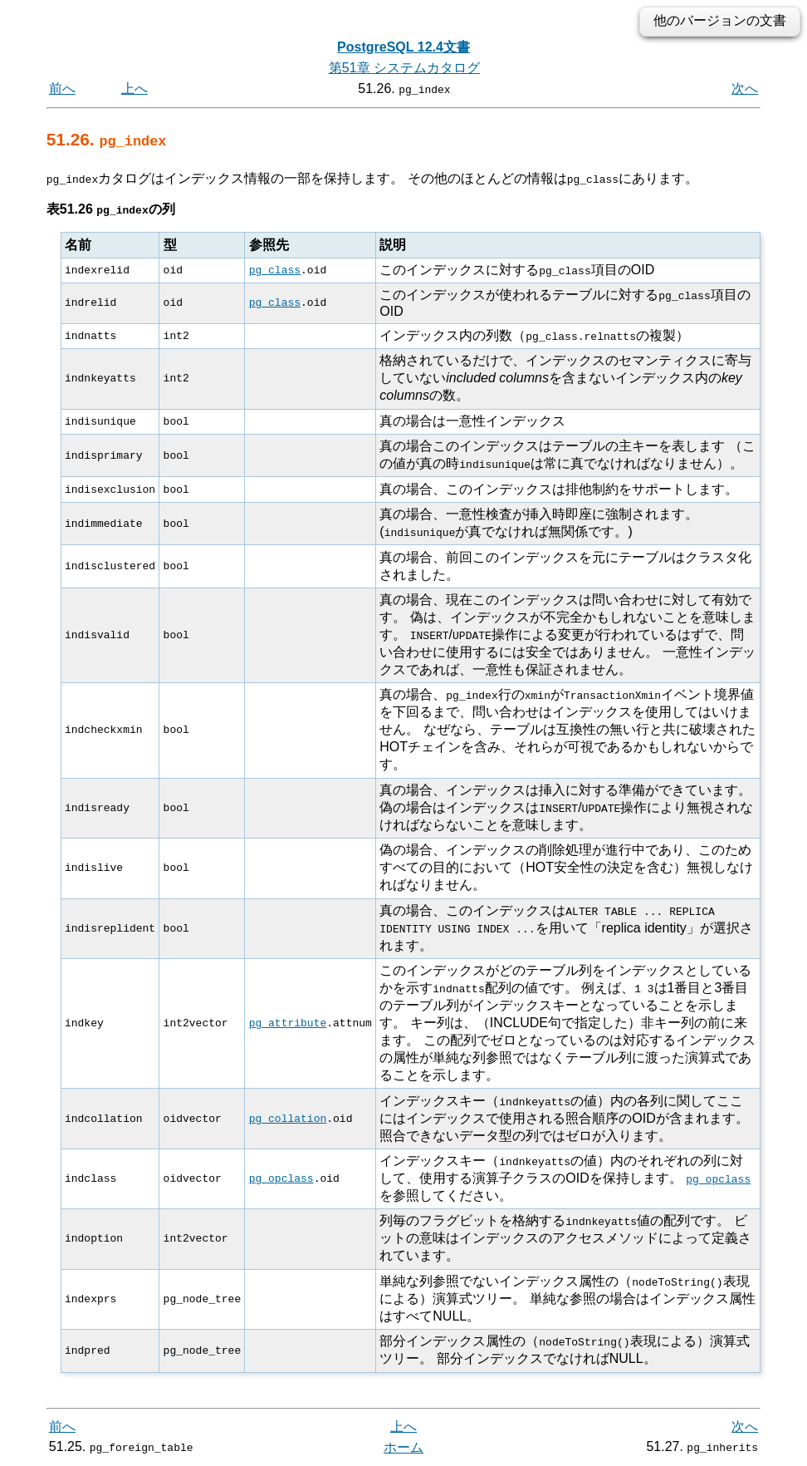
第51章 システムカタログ (404, 68)
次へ (744, 88)
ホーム (403, 1447)
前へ (62, 88)
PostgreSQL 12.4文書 (403, 47)
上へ (134, 88)
